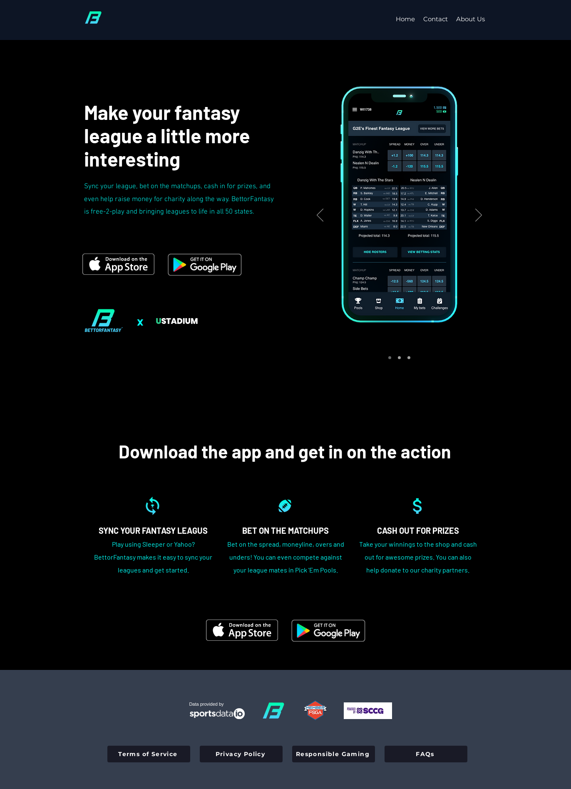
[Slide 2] (399, 357)
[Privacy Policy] (241, 754)
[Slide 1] (389, 357)
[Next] (478, 216)
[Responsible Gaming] (333, 754)
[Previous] (320, 216)
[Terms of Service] (148, 754)
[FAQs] (426, 754)
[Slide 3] (408, 357)
